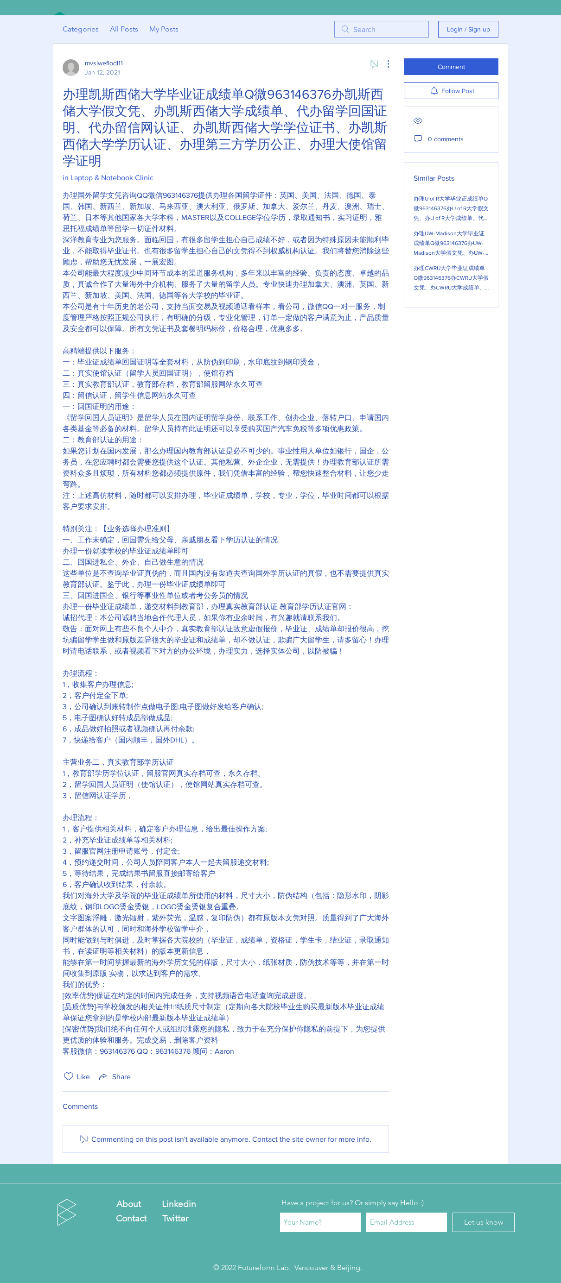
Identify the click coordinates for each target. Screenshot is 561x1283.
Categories (81, 29)
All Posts (124, 29)
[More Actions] (383, 63)
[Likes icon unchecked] (69, 1076)
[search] (381, 29)
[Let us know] (484, 1222)
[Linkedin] (179, 1204)
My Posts (163, 29)
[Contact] (131, 1218)
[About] (128, 1204)
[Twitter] (175, 1218)
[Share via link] (114, 1076)
